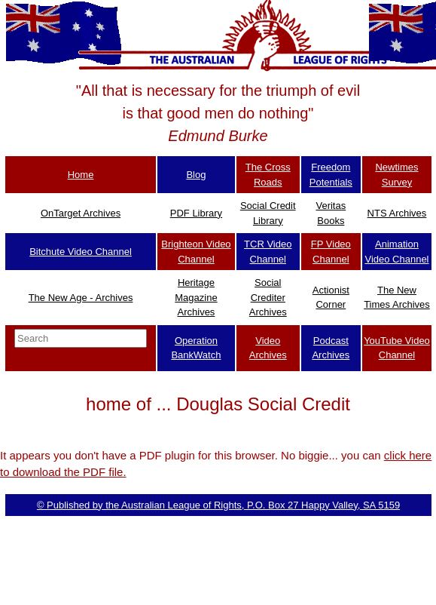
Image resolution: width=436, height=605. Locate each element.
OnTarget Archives (80, 213)
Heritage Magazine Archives (196, 297)
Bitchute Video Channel (80, 251)
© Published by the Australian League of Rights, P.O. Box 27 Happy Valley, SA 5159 (218, 505)
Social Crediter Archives (268, 297)
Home (81, 174)
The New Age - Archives (81, 297)
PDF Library (196, 213)
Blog (196, 174)
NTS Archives (397, 213)
